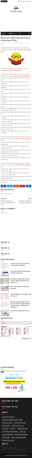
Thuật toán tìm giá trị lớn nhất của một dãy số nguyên (20, 264)
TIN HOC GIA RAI (9, 455)
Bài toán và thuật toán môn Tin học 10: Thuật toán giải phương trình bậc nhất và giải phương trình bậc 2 (20, 304)
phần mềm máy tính (22, 428)
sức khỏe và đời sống (20, 423)
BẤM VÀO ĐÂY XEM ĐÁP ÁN (12, 70)
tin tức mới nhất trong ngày (10, 431)
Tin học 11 (5, 428)
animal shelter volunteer (19, 437)
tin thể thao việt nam (17, 426)
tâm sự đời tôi (6, 426)
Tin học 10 (12, 428)
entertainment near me (21, 434)
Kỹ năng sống (6, 437)
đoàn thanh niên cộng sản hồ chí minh (12, 420)
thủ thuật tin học (7, 423)
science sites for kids (8, 440)
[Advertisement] (16, 21)
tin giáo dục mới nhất (8, 417)
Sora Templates (23, 455)
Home (4, 33)
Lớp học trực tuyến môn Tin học (20, 311)
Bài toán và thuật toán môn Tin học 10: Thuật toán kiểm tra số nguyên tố (20, 280)
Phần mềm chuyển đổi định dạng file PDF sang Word (20, 272)
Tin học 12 (22, 431)
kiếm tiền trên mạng (7, 434)
